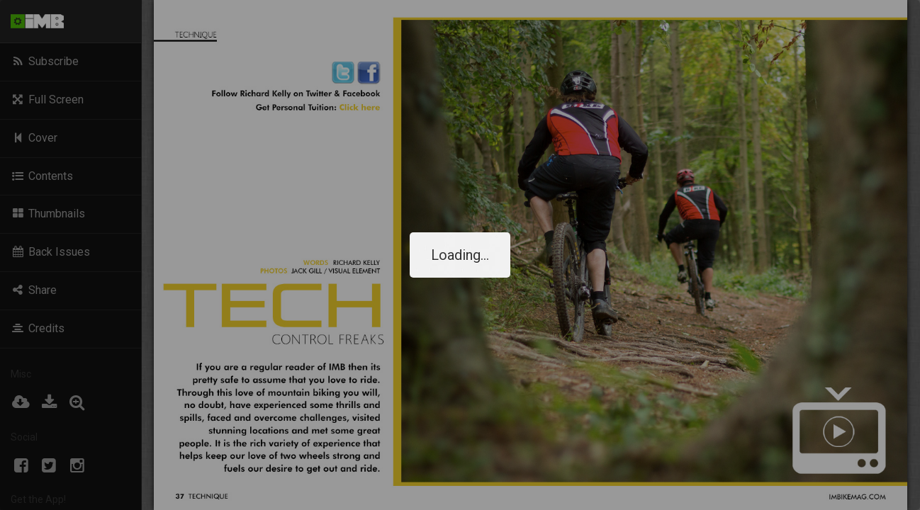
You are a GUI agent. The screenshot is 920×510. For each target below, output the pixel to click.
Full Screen (47, 99)
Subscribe (45, 61)
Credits (37, 328)
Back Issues (50, 252)
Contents (42, 176)
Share (34, 290)
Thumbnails (48, 213)
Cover (34, 137)
